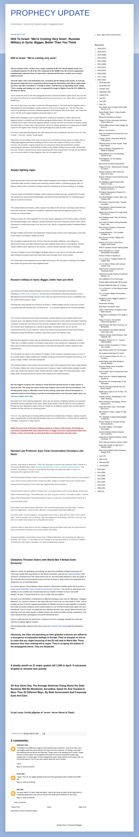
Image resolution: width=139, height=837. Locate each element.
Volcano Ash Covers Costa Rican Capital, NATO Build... (110, 243)
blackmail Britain (74, 574)
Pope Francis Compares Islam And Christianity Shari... (111, 270)
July (101, 98)
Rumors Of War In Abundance (109, 256)
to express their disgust (59, 626)
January (102, 465)
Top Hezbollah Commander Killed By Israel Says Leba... (112, 331)
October (102, 89)
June (101, 101)
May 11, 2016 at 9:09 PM (25, 798)
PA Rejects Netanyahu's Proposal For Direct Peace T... (112, 193)
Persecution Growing (106, 303)
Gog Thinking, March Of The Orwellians (113, 350)
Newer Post (15, 807)
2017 (99, 77)
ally (18, 789)
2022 (99, 61)
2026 (99, 49)
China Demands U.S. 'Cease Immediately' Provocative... (109, 252)
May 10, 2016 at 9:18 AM (25, 767)
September (103, 92)
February (102, 462)
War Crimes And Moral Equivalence (111, 164)
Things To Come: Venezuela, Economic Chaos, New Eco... (113, 121)
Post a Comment (20, 802)
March (101, 459)
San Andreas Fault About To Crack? (111, 353)
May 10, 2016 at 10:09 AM (26, 782)
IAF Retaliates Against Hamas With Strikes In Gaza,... (111, 183)
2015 (99, 469)
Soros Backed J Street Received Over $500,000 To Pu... (112, 208)
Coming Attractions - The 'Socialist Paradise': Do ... (111, 233)
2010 (99, 485)
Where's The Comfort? (107, 130)
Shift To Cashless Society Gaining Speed (113, 248)
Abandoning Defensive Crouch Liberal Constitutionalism (57, 467)
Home (49, 807)
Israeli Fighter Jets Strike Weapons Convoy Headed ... (111, 362)
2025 (99, 52)
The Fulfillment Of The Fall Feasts (111, 279)
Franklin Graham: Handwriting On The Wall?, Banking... (112, 397)
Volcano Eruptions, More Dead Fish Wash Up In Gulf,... (111, 173)
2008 (99, 491)
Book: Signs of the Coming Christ (109, 35)
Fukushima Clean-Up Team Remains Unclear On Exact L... (112, 188)
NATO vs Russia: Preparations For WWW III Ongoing (111, 149)
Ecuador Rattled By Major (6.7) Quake (112, 285)
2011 (99, 482)
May (101, 104)
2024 (99, 55)
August (102, 95)
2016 (99, 80)
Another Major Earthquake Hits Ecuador (113, 282)
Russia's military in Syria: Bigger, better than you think (42, 279)
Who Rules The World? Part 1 (109, 307)
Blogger (79, 825)
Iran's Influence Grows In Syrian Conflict (113, 442)
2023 (99, 58)
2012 (99, 479)
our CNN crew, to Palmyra (28, 294)
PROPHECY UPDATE (50, 12)
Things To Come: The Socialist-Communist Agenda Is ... (110, 321)
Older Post (82, 807)
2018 (99, 73)
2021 (99, 64)
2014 (99, 472)
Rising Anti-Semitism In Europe (110, 117)
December (103, 83)
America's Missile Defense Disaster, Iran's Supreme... (111, 433)
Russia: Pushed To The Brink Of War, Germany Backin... (112, 423)
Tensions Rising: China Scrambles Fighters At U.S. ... (111, 367)
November (103, 86)
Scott (19, 774)
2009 (99, 488)
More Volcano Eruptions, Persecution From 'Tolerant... (112, 228)
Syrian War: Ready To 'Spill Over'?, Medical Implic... (111, 446)
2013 (99, 476)
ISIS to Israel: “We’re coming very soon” (34, 58)
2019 (99, 70)
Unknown (20, 745)
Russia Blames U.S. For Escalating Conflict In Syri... (111, 155)
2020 (99, 67)
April (101, 456)
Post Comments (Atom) (28, 811)
